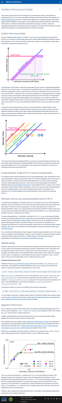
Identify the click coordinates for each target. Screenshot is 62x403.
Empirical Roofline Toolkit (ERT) (21, 185)
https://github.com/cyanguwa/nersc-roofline (35, 321)
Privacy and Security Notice (28, 399)
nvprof (57, 226)
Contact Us (24, 401)
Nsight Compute (26, 220)
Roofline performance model (9, 19)
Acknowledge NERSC (27, 397)
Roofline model (16, 37)
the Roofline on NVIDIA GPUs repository (32, 238)
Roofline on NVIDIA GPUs (13, 297)
